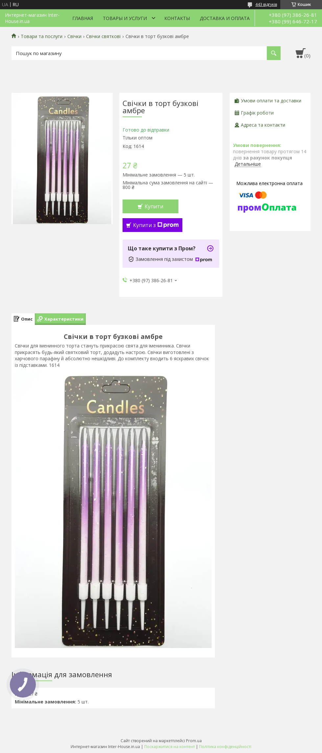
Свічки (74, 36)
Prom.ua (194, 740)
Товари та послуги (41, 36)
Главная (82, 18)
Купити (154, 206)
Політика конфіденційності (225, 746)
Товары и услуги (125, 18)
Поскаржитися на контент (169, 746)
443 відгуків (266, 4)
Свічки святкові (103, 36)
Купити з (156, 225)
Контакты (177, 18)
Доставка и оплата (225, 18)
